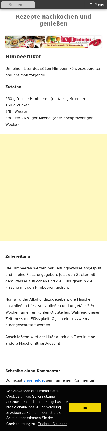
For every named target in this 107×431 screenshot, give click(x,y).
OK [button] (84, 408)
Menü (99, 4)
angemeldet (34, 380)
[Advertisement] (53, 187)
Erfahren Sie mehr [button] (52, 424)
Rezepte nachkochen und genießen (53, 20)
